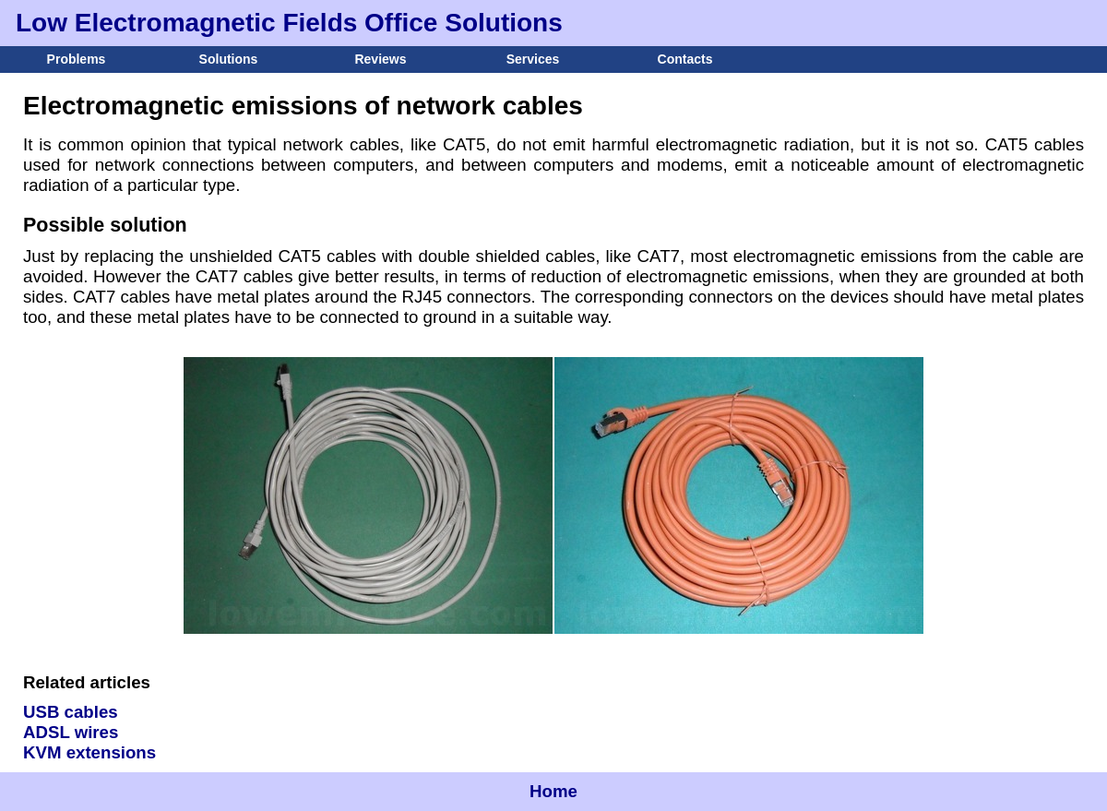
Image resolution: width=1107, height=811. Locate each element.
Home (553, 791)
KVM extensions (89, 752)
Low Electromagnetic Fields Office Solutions (289, 22)
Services (533, 59)
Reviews (380, 59)
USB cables (70, 712)
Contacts (685, 59)
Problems (76, 59)
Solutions (228, 59)
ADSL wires (70, 732)
